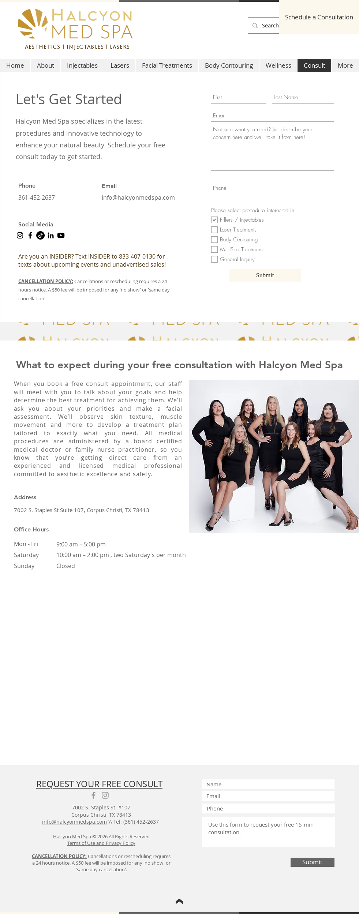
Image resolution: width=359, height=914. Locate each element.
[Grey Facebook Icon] (93, 795)
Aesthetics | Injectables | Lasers (77, 47)
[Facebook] (30, 235)
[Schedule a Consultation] (319, 17)
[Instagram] (20, 235)
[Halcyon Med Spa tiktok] (40, 235)
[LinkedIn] (50, 235)
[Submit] (265, 275)
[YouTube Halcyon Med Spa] (61, 235)
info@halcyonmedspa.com (138, 197)
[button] (82, 65)
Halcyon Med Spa (72, 836)
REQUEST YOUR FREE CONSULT (99, 784)
